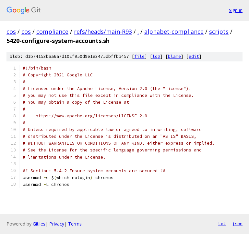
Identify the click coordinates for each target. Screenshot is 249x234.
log (156, 56)
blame (174, 56)
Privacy (56, 224)
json (237, 224)
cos (11, 31)
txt (222, 224)
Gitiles (39, 224)
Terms (75, 224)
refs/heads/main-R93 (103, 31)
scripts (219, 31)
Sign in (236, 10)
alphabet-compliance (174, 31)
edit (194, 56)
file (139, 56)
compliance (52, 31)
